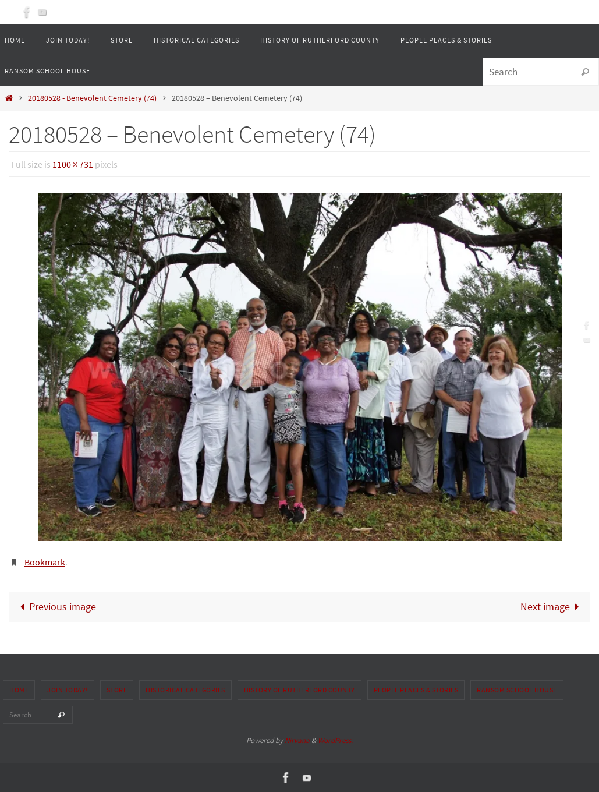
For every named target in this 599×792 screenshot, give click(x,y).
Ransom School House (517, 689)
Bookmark (44, 562)
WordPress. (335, 740)
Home (19, 689)
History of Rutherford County (299, 689)
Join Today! (67, 689)
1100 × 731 (72, 164)
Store (117, 689)
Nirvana (297, 740)
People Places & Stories (416, 689)
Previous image (55, 606)
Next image (552, 606)
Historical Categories (185, 689)
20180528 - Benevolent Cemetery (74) (92, 98)
